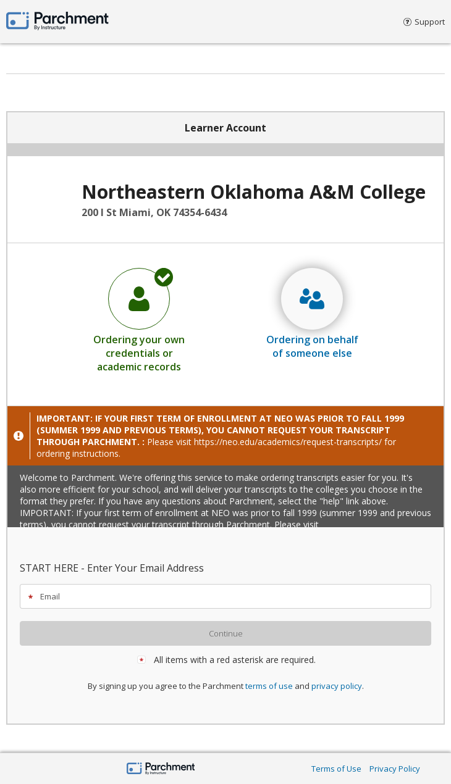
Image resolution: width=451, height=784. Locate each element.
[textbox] (231, 596)
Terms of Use (336, 768)
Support (424, 21)
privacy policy (336, 686)
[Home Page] (161, 769)
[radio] (139, 320)
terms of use (269, 686)
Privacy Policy (394, 768)
